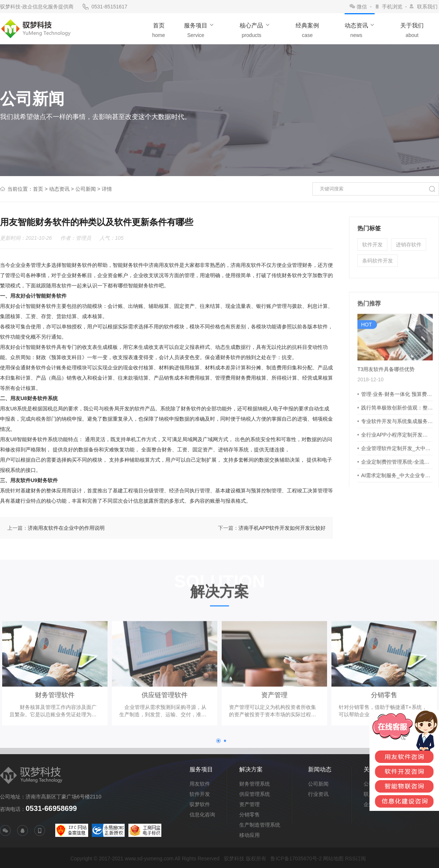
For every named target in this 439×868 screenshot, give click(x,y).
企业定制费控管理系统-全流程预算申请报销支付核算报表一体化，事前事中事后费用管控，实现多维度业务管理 (397, 478)
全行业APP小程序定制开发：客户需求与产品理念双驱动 (397, 451)
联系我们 (427, 7)
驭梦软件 (200, 804)
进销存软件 (408, 244)
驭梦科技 (234, 858)
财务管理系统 (254, 784)
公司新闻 (85, 189)
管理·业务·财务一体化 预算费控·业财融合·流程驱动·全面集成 (397, 410)
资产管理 (249, 804)
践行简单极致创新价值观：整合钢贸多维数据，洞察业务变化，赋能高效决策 (397, 424)
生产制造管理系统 (259, 825)
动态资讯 (59, 189)
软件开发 (372, 244)
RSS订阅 (355, 858)
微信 (362, 7)
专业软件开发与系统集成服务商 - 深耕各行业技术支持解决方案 (397, 437)
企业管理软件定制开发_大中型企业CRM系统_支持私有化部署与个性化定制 (397, 464)
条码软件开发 (377, 261)
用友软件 (200, 784)
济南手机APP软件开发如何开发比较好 (282, 528)
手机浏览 (392, 7)
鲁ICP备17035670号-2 (296, 858)
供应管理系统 (254, 794)
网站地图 (333, 858)
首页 (38, 189)
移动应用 (249, 835)
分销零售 (249, 814)
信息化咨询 (202, 814)
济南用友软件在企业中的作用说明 (66, 528)
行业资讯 (318, 794)
